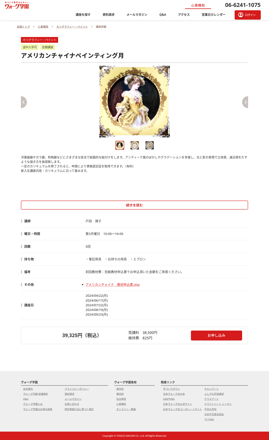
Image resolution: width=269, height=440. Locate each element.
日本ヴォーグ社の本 (174, 394)
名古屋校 (121, 399)
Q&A (162, 15)
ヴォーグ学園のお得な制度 (37, 409)
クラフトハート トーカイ (218, 404)
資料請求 (109, 15)
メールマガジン (136, 15)
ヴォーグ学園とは (33, 404)
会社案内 (28, 389)
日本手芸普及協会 (214, 414)
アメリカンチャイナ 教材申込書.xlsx (113, 284)
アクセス (184, 15)
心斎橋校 (121, 404)
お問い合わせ (72, 404)
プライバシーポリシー (77, 389)
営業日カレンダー (214, 15)
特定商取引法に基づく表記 (79, 409)
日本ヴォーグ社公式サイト (177, 404)
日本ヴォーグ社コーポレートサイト (182, 409)
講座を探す (83, 15)
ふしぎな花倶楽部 (214, 394)
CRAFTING (168, 399)
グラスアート (211, 399)
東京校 (120, 389)
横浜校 (120, 394)
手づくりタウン (171, 389)
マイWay (209, 419)
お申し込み (216, 335)
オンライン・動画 (126, 409)
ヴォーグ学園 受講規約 (35, 394)
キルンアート (211, 389)
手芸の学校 (210, 409)
